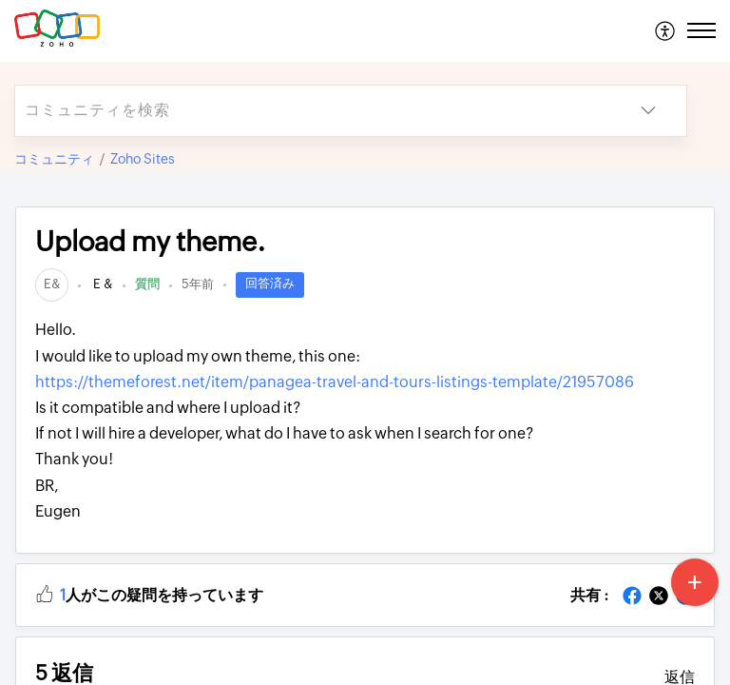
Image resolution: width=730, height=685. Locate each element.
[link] (51, 284)
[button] (665, 30)
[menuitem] (665, 30)
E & (101, 284)
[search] (312, 111)
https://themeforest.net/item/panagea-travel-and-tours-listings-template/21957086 (334, 382)
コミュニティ (54, 158)
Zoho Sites (142, 158)
